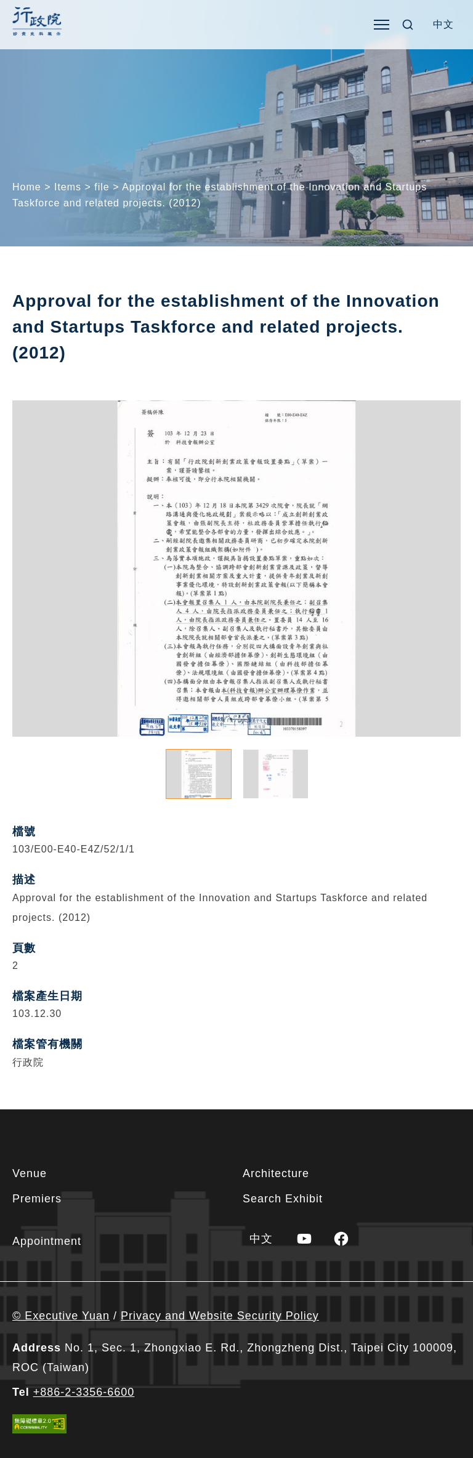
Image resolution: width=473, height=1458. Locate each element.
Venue (29, 1173)
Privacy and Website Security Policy (220, 1316)
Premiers (37, 1199)
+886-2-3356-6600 (84, 1392)
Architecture (276, 1173)
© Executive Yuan (61, 1316)
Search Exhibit (283, 1199)
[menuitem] (443, 24)
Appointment (46, 1241)
